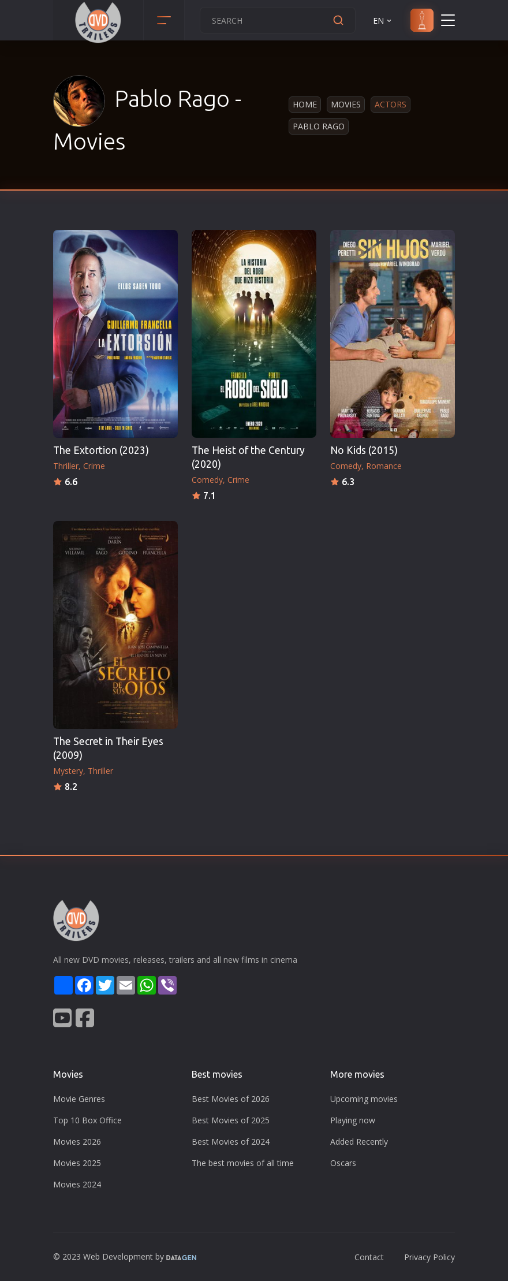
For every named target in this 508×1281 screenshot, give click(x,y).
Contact (369, 1257)
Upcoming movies (364, 1098)
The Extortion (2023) (101, 450)
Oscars (343, 1162)
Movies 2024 (77, 1184)
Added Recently (359, 1141)
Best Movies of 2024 (231, 1141)
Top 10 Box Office (87, 1120)
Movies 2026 (77, 1141)
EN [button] (383, 20)
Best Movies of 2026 (231, 1098)
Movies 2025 (77, 1162)
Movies (346, 104)
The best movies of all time (243, 1162)
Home (305, 104)
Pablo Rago (319, 126)
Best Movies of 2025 (231, 1120)
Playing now (352, 1120)
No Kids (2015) (364, 450)
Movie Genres (79, 1098)
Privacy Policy (429, 1257)
